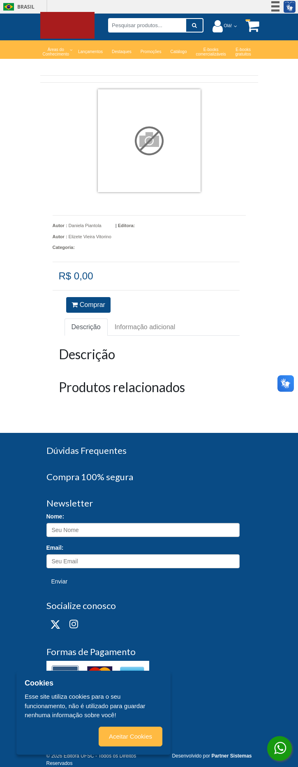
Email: (55, 547)
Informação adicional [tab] (145, 326)
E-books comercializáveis (211, 51)
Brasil (17, 6)
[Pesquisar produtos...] (147, 25)
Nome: (55, 516)
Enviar (59, 581)
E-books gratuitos (243, 51)
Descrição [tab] (86, 326)
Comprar (88, 304)
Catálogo (178, 51)
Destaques (122, 51)
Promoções (151, 51)
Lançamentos (90, 51)
